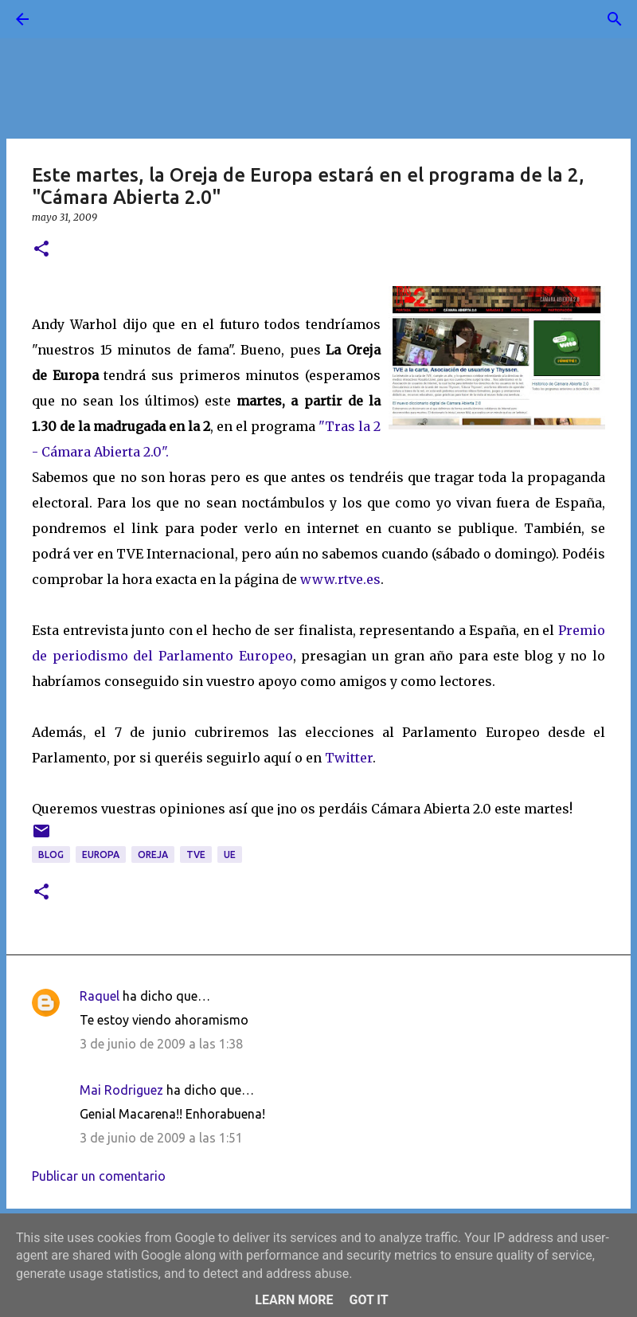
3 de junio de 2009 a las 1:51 (161, 1138)
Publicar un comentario (99, 1176)
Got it (368, 1299)
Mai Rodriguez (121, 1090)
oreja (153, 854)
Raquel (99, 996)
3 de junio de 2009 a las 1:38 (161, 1044)
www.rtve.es (340, 579)
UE (230, 854)
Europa (100, 854)
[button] (41, 250)
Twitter (347, 758)
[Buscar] (66, 19)
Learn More (294, 1299)
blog (51, 854)
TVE (195, 854)
